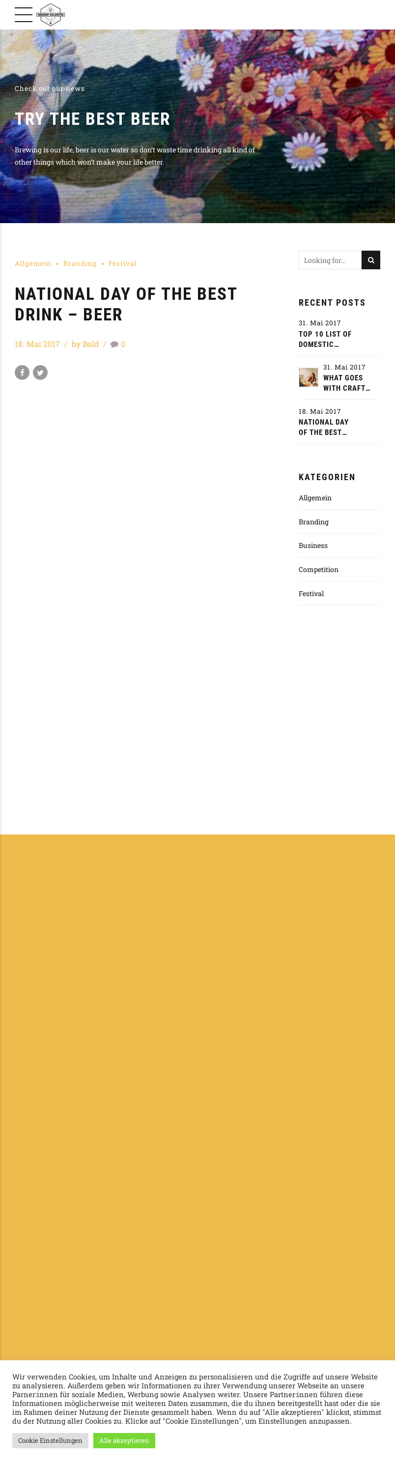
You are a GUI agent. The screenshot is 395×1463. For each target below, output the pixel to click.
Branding (80, 263)
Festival (123, 263)
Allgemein (33, 263)
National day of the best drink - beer (324, 428)
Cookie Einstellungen (50, 1440)
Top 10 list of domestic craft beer (325, 340)
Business (313, 545)
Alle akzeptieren (124, 1440)
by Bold (85, 344)
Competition (319, 569)
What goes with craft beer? (344, 383)
